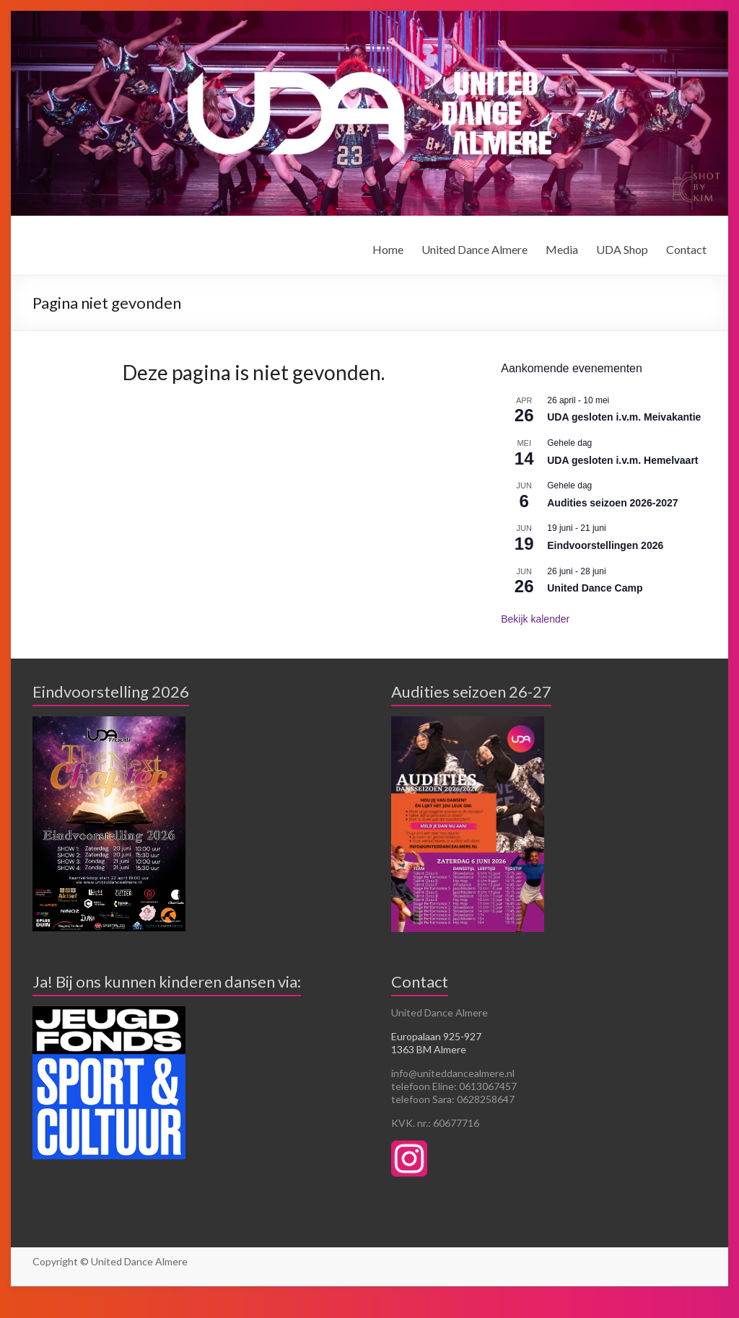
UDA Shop (622, 249)
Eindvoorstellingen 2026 (605, 545)
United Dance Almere (474, 249)
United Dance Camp (594, 588)
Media (562, 249)
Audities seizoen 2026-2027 (612, 503)
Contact (686, 249)
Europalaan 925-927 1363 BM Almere (436, 1042)
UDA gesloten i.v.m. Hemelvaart (622, 460)
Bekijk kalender (535, 619)
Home (387, 249)
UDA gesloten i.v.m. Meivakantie (624, 417)
